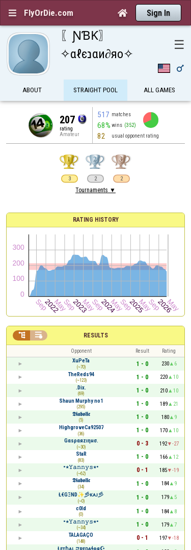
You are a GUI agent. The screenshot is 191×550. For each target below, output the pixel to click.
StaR (81, 454)
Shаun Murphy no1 (81, 401)
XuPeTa (81, 360)
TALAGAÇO (81, 535)
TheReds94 (81, 374)
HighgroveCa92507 (81, 427)
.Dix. (81, 387)
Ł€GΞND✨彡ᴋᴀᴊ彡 (81, 494)
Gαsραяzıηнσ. (81, 440)
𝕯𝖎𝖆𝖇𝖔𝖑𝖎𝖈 (81, 414)
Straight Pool (95, 90)
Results (96, 335)
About (32, 90)
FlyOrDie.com (48, 13)
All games (159, 90)
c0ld (81, 508)
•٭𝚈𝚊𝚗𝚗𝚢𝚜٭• (81, 467)
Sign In (158, 13)
